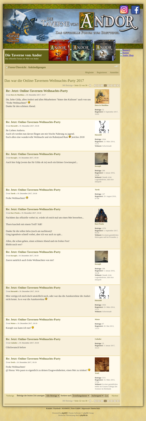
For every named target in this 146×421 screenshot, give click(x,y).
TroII (13, 362)
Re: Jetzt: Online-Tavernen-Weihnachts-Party (37, 91)
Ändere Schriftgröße (116, 66)
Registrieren (102, 72)
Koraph (14, 158)
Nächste (115, 396)
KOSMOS (66, 408)
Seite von (80, 85)
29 (95, 86)
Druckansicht (112, 66)
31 (102, 86)
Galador (14, 343)
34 (112, 86)
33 (109, 86)
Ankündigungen (37, 67)
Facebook (57, 408)
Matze (13, 323)
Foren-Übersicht (17, 67)
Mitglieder (89, 72)
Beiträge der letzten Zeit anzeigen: (38, 395)
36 (118, 86)
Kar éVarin (15, 213)
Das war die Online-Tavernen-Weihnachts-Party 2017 (44, 81)
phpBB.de (84, 415)
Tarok (13, 193)
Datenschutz (95, 408)
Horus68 (14, 126)
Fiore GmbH (75, 408)
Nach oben (117, 117)
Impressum (86, 408)
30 (99, 86)
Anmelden (114, 72)
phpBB (64, 413)
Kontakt (49, 408)
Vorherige (10, 396)
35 (115, 86)
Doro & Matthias (17, 95)
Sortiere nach (75, 395)
